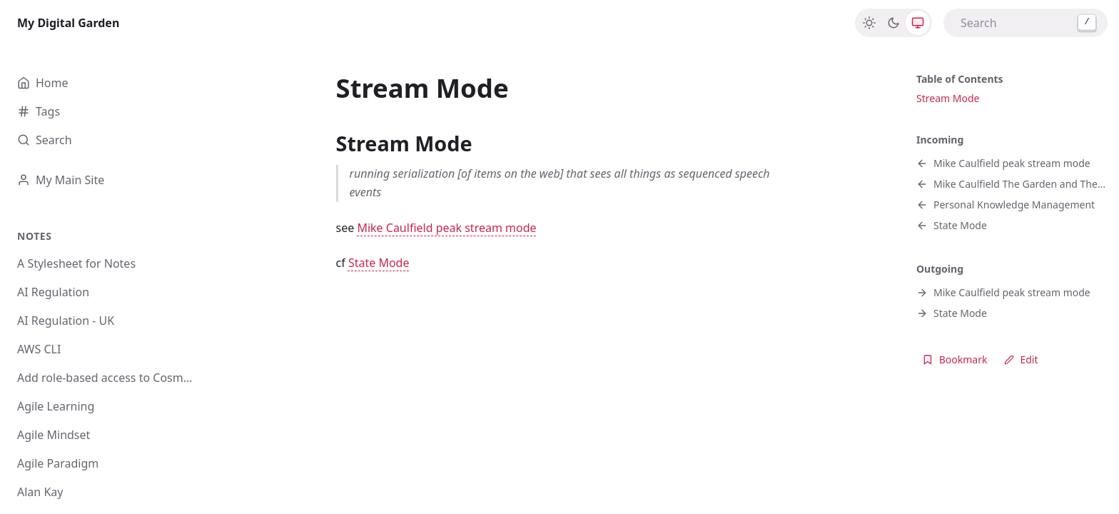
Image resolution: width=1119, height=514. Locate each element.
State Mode (379, 263)
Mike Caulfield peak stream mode (446, 228)
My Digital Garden (68, 23)
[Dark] (893, 23)
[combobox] (1025, 23)
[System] (918, 23)
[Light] (869, 23)
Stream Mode (947, 98)
